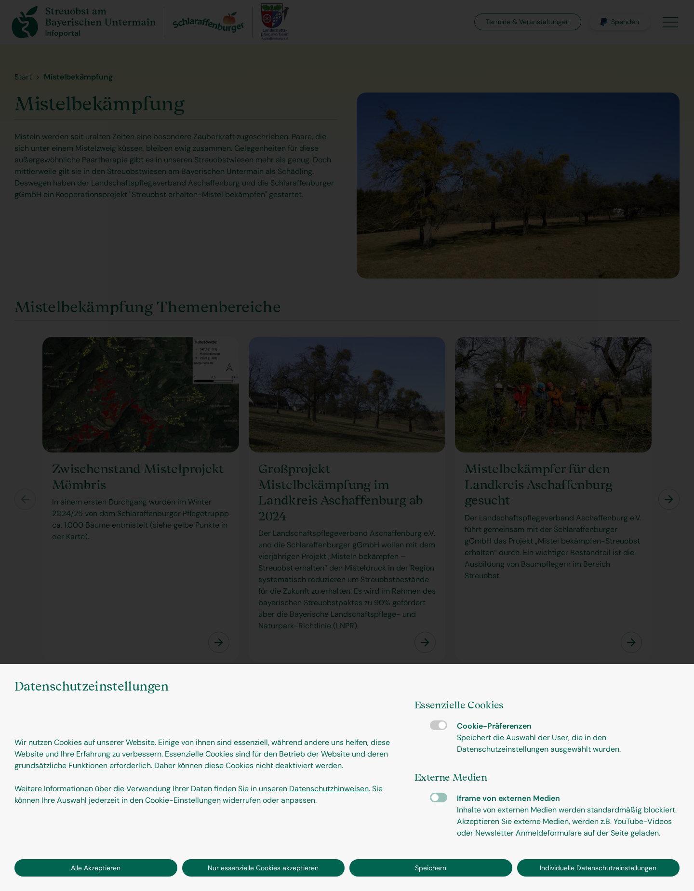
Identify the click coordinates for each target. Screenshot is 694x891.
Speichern (430, 868)
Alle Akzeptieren (95, 868)
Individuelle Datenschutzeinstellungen (598, 868)
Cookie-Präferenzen (438, 725)
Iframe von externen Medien (438, 797)
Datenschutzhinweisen (329, 789)
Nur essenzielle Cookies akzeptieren (263, 868)
